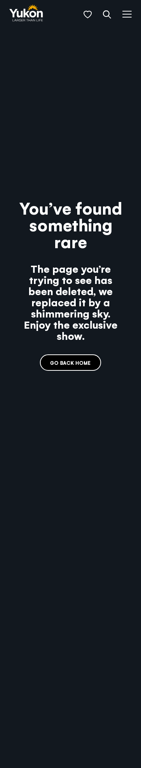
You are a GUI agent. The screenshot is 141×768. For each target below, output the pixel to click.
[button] (87, 14)
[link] (26, 13)
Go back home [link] (70, 363)
